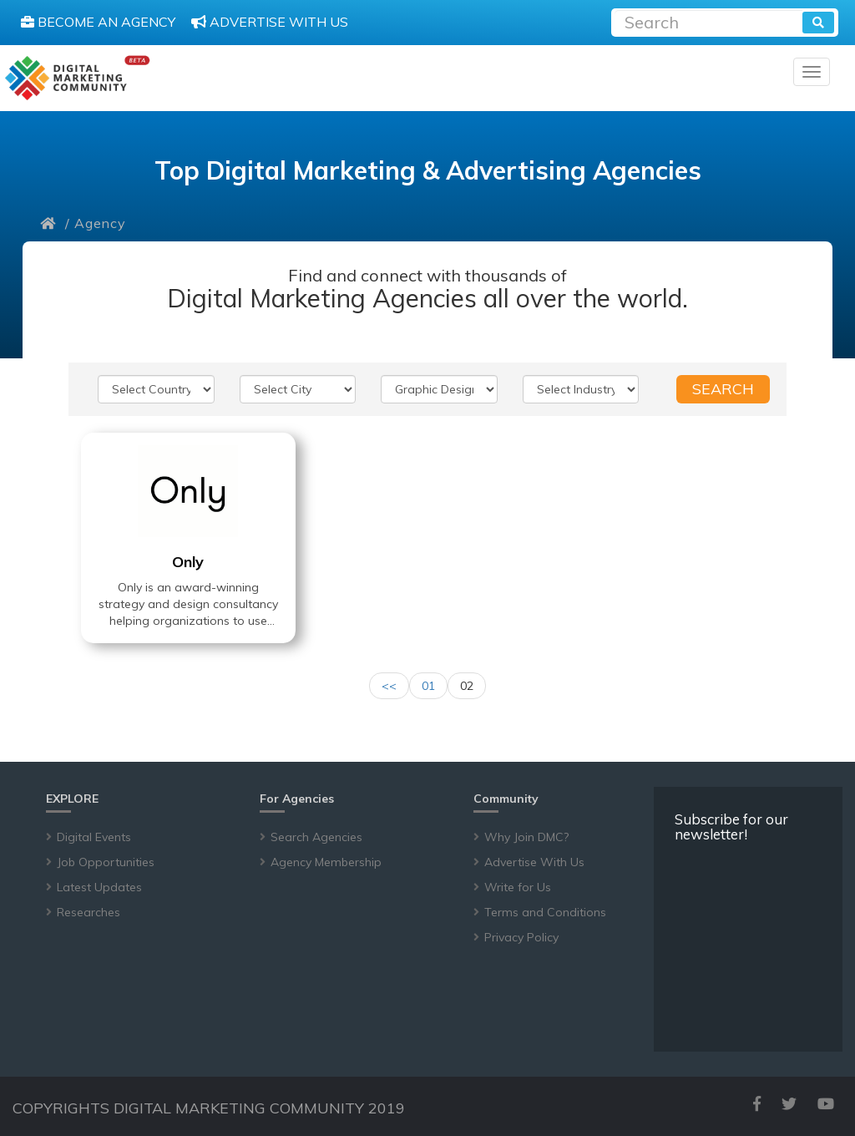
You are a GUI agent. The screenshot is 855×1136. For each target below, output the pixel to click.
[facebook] (757, 1103)
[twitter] (789, 1103)
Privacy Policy (521, 937)
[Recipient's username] (708, 20)
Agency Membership (326, 862)
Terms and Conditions (545, 912)
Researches (88, 912)
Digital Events (94, 836)
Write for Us (517, 887)
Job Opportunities (105, 862)
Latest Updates (99, 887)
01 (428, 685)
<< (389, 685)
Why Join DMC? (526, 836)
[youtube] (825, 1103)
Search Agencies (316, 836)
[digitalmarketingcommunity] (77, 78)
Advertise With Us (534, 862)
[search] (818, 22)
